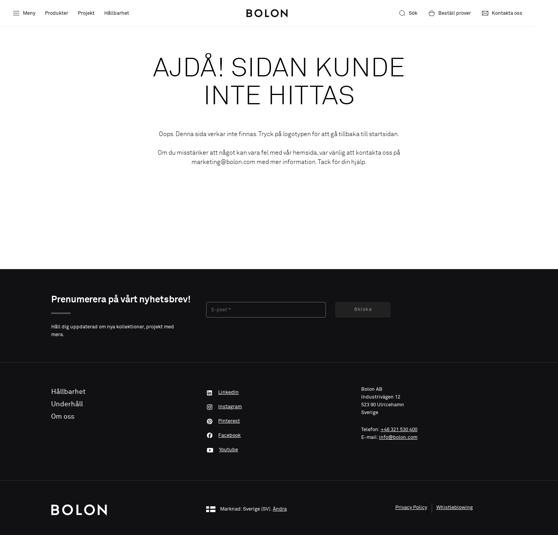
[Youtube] (279, 441)
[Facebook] (279, 429)
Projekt (86, 13)
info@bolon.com (398, 437)
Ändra (280, 500)
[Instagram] (279, 404)
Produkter (56, 13)
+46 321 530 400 (399, 429)
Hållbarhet (116, 13)
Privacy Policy (411, 498)
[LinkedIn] (279, 392)
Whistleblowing (454, 498)
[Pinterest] (279, 417)
